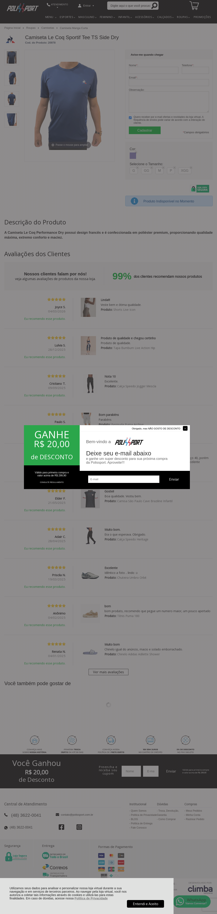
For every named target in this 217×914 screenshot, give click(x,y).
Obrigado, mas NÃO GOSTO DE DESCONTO (156, 428)
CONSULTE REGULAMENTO (52, 482)
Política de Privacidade (91, 898)
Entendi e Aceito (145, 904)
